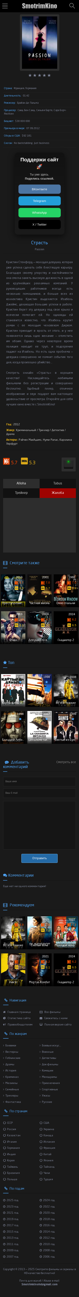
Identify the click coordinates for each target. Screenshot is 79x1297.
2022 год (47, 1206)
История (9, 1070)
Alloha (21, 483)
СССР (8, 1123)
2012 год (47, 1238)
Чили (45, 1173)
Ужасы (45, 1095)
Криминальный (26, 430)
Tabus (57, 483)
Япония (46, 1160)
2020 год (47, 1213)
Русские (46, 1102)
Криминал (11, 1077)
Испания (47, 1142)
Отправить (39, 858)
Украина (47, 1129)
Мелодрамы (48, 1077)
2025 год (10, 1200)
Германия (11, 1148)
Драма (10, 434)
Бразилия (11, 1173)
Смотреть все (66, 762)
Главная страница (17, 1012)
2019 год (10, 1219)
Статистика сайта (17, 1018)
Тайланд (47, 1167)
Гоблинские (11, 1058)
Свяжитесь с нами (54, 1018)
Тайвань (10, 1167)
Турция (46, 1179)
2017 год (10, 1225)
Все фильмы (50, 1012)
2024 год (47, 1200)
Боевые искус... (50, 1045)
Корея (9, 1160)
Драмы (8, 1064)
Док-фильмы (49, 1064)
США (44, 1123)
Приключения (50, 1083)
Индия (9, 1154)
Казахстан (12, 1135)
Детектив (58, 430)
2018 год (47, 1219)
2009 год (10, 1250)
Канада (46, 1135)
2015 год (10, 1231)
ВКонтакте (39, 189)
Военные (47, 1052)
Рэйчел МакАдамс (30, 440)
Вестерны (10, 1052)
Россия (9, 1129)
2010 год (47, 1244)
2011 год (10, 1244)
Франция (47, 1148)
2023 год (10, 1206)
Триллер (44, 430)
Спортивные (49, 1089)
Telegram (39, 201)
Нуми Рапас (50, 440)
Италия (10, 1142)
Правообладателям (18, 1024)
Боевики (9, 1045)
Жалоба (58, 493)
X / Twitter (39, 224)
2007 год (10, 1257)
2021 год (10, 1213)
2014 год (47, 1231)
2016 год (47, 1225)
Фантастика (12, 1102)
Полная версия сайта (56, 1024)
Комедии (46, 1070)
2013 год (10, 1238)
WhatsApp (39, 212)
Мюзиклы (10, 1083)
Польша (10, 1179)
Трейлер (21, 493)
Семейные (11, 1089)
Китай (46, 1154)
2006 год (47, 1257)
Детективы (48, 1058)
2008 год (47, 1250)
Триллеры (10, 1095)
